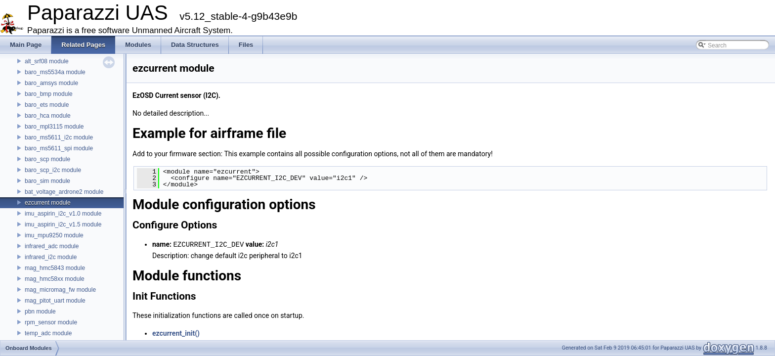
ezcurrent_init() (176, 333)
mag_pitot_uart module (55, 300)
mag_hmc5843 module (55, 268)
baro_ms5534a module (55, 72)
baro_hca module (48, 115)
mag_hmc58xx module (55, 278)
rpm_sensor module (51, 322)
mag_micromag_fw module (60, 289)
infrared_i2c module (51, 257)
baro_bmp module (49, 93)
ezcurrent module (48, 202)
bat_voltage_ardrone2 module (64, 191)
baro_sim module (47, 181)
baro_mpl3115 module (54, 126)
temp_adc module (48, 333)
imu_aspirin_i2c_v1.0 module (63, 213)
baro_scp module (47, 159)
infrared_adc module (52, 246)
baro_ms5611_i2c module (59, 137)
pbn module (40, 311)
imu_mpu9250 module (54, 235)
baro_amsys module (51, 83)
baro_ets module (47, 104)
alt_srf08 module (47, 61)
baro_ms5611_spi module (59, 148)
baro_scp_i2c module (53, 170)
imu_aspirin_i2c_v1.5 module (63, 224)
